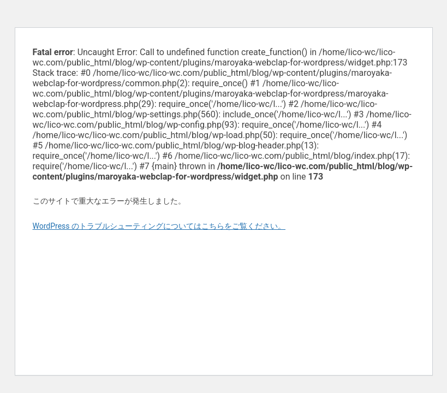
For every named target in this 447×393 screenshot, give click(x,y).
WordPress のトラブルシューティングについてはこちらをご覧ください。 (159, 226)
